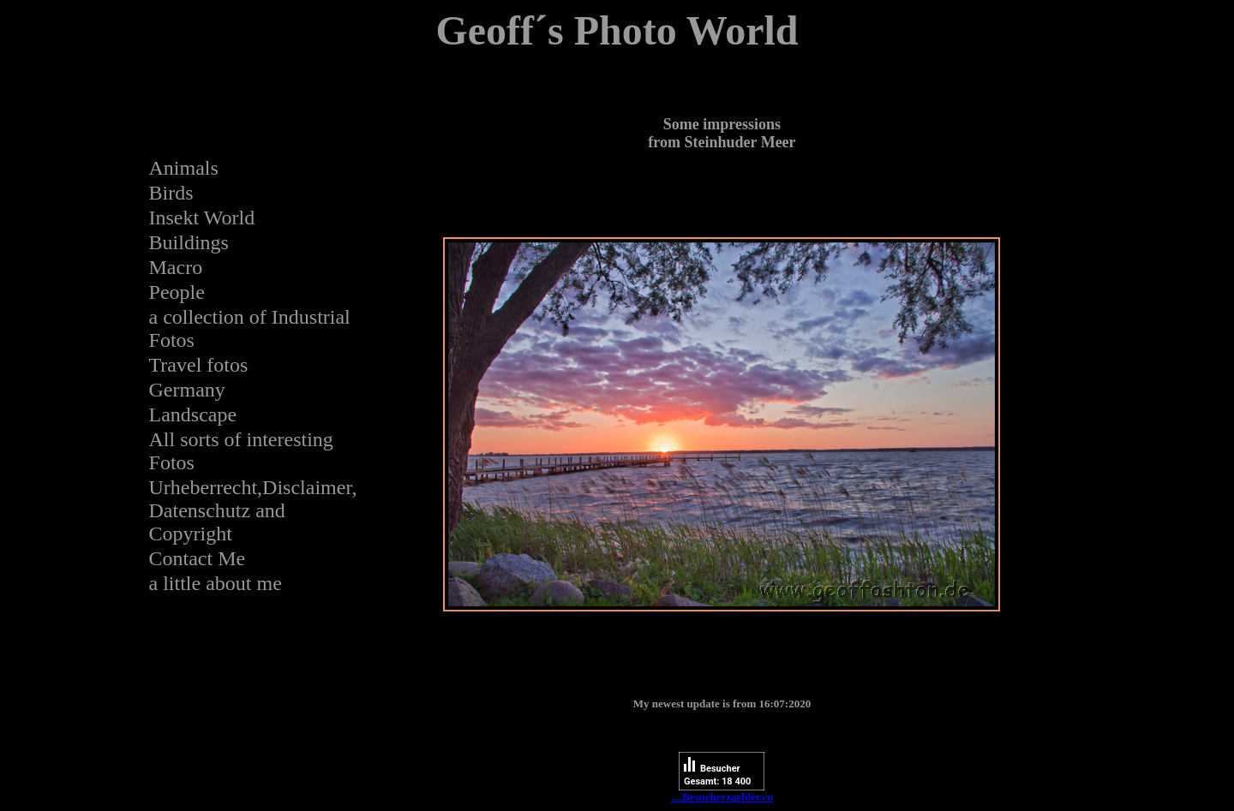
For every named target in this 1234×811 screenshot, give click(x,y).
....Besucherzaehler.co (722, 796)
